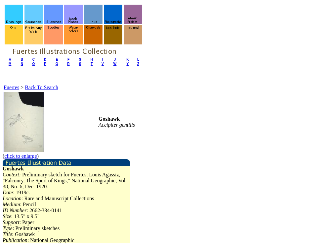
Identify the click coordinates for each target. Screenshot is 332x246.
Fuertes (11, 87)
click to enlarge (20, 156)
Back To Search (41, 87)
